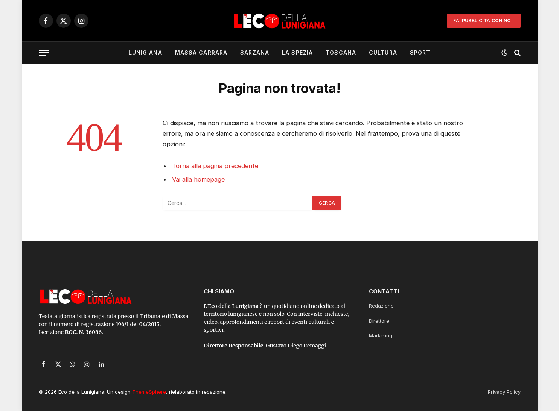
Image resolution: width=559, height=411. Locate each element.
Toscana (341, 52)
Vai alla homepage (198, 179)
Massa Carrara (201, 52)
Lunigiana (145, 52)
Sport (420, 52)
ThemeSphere (149, 392)
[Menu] (44, 52)
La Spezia (297, 52)
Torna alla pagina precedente (215, 166)
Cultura (383, 52)
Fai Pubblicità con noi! (483, 20)
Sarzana (254, 52)
